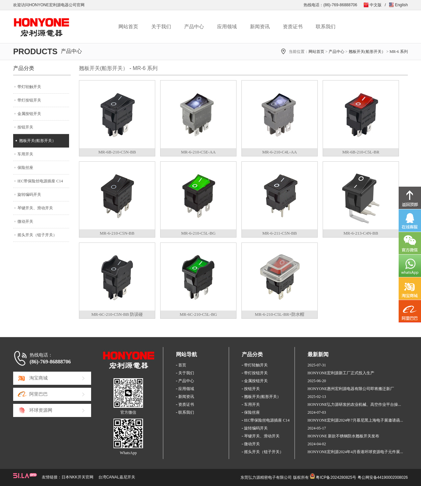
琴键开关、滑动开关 (35, 208)
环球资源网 (40, 410)
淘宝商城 (38, 378)
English (401, 5)
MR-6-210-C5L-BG (198, 233)
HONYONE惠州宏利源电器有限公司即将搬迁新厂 (351, 388)
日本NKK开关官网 (77, 477)
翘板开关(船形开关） (367, 51)
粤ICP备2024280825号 (336, 477)
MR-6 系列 (398, 51)
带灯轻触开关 (29, 86)
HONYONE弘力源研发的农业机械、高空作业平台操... (354, 404)
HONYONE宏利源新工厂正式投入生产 (341, 373)
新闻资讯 (260, 26)
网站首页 (128, 26)
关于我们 (161, 26)
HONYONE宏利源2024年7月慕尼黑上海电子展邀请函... (355, 420)
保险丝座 (25, 167)
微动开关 (25, 221)
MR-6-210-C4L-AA (279, 152)
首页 (182, 365)
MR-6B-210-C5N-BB (117, 152)
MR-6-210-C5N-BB (117, 233)
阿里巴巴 (38, 394)
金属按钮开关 (29, 113)
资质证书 (293, 26)
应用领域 (227, 26)
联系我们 (325, 26)
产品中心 (194, 26)
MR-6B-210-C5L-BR (361, 152)
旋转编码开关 (29, 194)
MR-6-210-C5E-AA (198, 152)
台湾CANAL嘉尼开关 (116, 477)
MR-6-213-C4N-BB (360, 233)
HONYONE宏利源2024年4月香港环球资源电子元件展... (355, 452)
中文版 (376, 5)
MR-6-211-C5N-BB (279, 233)
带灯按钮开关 (29, 100)
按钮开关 (25, 127)
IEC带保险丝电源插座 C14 (40, 181)
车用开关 (25, 154)
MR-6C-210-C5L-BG (198, 314)
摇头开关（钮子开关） (37, 235)
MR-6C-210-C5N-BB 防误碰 (117, 314)
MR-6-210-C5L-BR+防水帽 (279, 314)
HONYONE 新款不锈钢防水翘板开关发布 (343, 436)
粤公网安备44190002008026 (383, 477)
